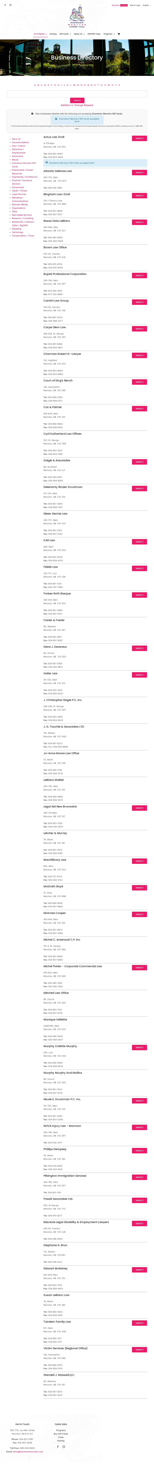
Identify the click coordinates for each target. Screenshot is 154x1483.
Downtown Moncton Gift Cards (107, 113)
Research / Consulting (22, 218)
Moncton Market (20, 204)
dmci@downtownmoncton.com (28, 1451)
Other (14, 211)
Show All (16, 139)
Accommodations (20, 142)
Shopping (16, 228)
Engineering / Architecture (24, 177)
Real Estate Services (22, 215)
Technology (17, 232)
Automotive (17, 156)
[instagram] (10, 5)
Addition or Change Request (77, 105)
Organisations (18, 208)
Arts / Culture (18, 146)
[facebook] (5, 5)
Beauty (15, 159)
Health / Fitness (19, 190)
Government (18, 187)
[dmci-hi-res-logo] (76, 4)
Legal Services (19, 194)
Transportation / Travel (23, 235)
